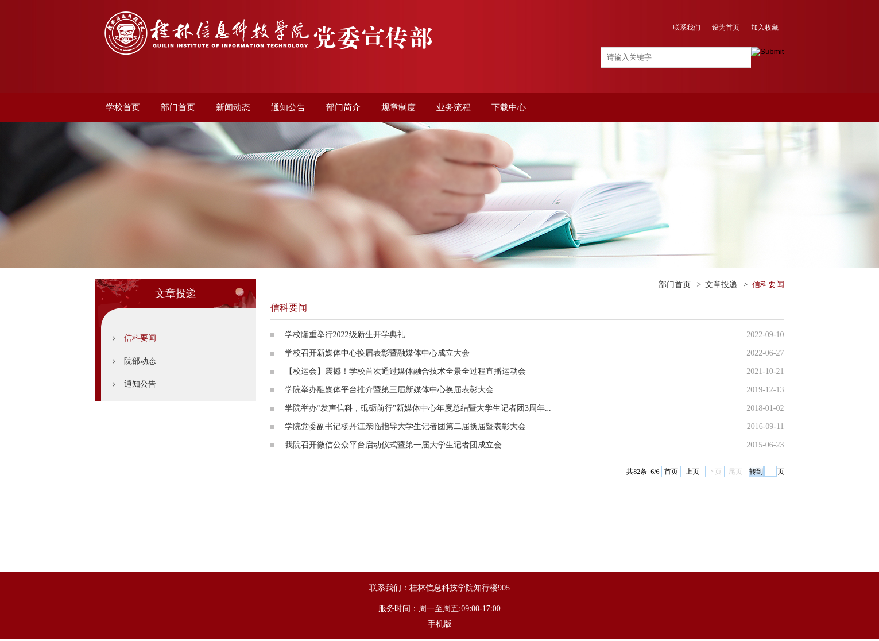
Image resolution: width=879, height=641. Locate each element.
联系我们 (686, 28)
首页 (671, 472)
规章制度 (398, 107)
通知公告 (288, 107)
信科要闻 (140, 338)
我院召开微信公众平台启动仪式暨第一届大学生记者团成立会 (393, 445)
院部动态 (140, 361)
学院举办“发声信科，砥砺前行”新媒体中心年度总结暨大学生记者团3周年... (418, 408)
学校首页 (123, 107)
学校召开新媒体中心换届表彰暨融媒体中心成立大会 (377, 353)
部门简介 (343, 107)
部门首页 (178, 107)
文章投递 (721, 284)
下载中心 (508, 107)
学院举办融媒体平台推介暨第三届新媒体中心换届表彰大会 (389, 389)
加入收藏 (765, 28)
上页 (692, 472)
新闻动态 (233, 107)
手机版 (440, 624)
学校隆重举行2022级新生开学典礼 (345, 334)
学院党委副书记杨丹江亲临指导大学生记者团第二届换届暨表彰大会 (405, 426)
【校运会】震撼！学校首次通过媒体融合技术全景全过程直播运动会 (405, 371)
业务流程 (453, 107)
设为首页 (725, 28)
